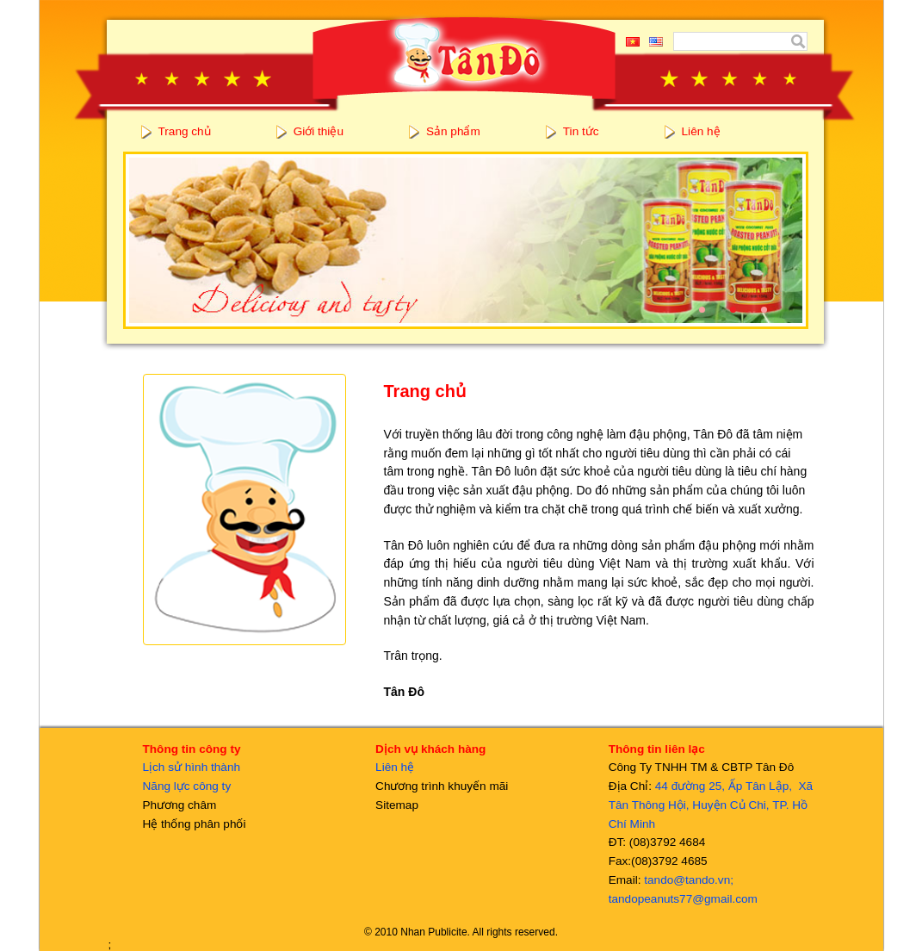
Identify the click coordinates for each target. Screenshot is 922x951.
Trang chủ (184, 131)
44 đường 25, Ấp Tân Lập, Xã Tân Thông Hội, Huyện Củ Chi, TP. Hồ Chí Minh (711, 805)
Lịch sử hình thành (192, 767)
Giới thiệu (318, 131)
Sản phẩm (453, 131)
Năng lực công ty (187, 786)
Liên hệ (701, 131)
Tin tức (581, 131)
